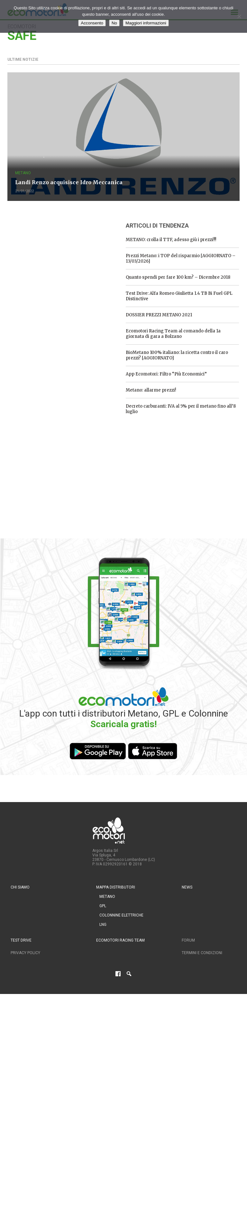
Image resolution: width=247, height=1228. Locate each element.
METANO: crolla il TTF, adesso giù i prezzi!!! (171, 239)
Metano (23, 173)
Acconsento (92, 23)
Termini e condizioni (202, 953)
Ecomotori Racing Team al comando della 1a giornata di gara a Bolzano (173, 333)
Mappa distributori (115, 887)
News (187, 887)
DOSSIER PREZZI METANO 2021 (159, 315)
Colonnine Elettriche (121, 915)
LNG (102, 924)
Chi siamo (20, 887)
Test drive (21, 940)
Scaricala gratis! (123, 724)
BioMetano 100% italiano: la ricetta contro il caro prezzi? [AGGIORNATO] (177, 355)
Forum (188, 940)
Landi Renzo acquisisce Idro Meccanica (69, 182)
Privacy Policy (25, 953)
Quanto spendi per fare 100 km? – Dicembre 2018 (178, 277)
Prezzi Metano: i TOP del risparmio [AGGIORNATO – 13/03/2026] (180, 258)
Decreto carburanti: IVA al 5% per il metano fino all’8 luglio (181, 408)
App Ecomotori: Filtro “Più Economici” (166, 374)
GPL (102, 906)
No (114, 23)
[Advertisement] (55, 256)
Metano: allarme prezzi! (151, 390)
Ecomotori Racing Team (120, 940)
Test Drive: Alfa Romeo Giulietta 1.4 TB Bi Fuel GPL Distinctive (179, 296)
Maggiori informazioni (145, 23)
